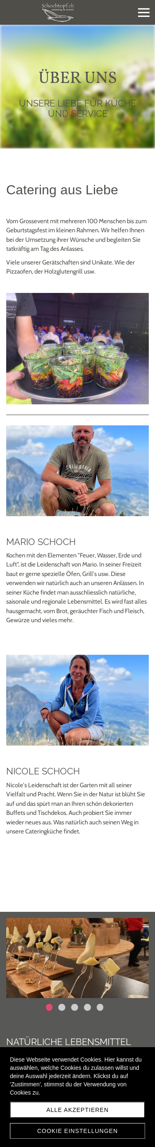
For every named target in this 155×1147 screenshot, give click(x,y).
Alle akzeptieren (77, 1110)
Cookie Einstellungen (77, 1131)
